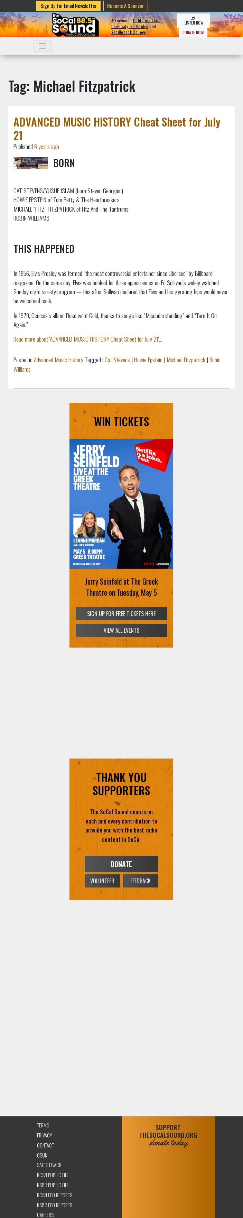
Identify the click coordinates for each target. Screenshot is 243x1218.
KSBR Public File (53, 1185)
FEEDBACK (140, 881)
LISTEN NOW (193, 21)
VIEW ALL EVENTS (121, 630)
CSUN (42, 1155)
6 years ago (46, 146)
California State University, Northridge (136, 23)
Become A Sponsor (125, 5)
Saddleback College (128, 32)
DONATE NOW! (193, 32)
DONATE (121, 864)
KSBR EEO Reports (54, 1205)
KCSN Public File (53, 1175)
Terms (43, 1125)
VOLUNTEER (102, 881)
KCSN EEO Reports (54, 1195)
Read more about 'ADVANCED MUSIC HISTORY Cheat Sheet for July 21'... (87, 338)
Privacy (44, 1135)
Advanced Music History (58, 359)
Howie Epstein (148, 359)
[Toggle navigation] (43, 46)
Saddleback (49, 1165)
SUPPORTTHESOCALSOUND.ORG (168, 1135)
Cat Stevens (117, 359)
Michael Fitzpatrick (186, 359)
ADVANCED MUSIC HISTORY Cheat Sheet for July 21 (117, 128)
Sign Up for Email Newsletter (68, 5)
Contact (45, 1145)
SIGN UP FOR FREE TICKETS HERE (121, 614)
